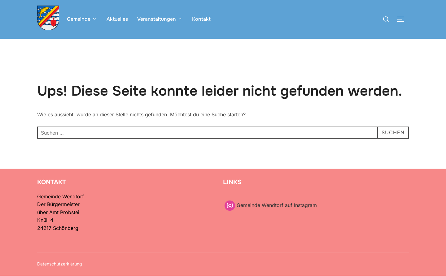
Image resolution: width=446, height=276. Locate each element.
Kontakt (201, 19)
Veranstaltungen (160, 19)
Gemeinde (82, 19)
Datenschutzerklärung (59, 263)
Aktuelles (117, 19)
